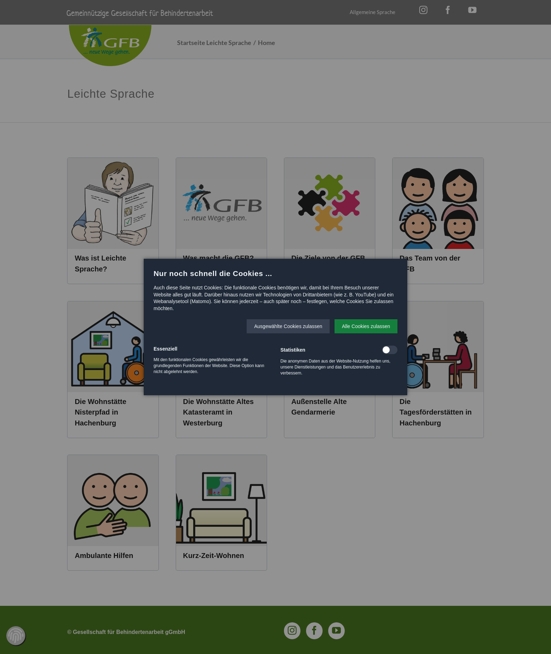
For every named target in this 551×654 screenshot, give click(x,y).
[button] (288, 326)
